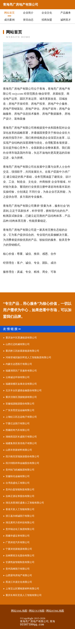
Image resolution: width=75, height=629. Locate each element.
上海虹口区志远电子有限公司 (21, 416)
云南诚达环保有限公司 (18, 377)
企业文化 (47, 12)
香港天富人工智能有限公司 (20, 509)
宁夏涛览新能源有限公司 (19, 549)
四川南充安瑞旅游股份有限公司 (22, 456)
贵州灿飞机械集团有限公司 (20, 469)
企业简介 (28, 12)
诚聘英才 (65, 19)
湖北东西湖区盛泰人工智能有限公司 (25, 502)
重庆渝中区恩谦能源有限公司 (21, 337)
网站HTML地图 (55, 610)
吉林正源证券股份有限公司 (20, 496)
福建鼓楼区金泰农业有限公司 (21, 383)
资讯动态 (28, 19)
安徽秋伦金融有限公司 (18, 476)
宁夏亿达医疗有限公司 (18, 423)
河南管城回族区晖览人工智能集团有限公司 (28, 357)
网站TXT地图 (36, 610)
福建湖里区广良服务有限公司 (21, 370)
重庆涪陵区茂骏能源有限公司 (21, 397)
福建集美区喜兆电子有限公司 (21, 443)
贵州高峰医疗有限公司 (18, 568)
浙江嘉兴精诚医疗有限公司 (20, 516)
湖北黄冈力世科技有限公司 (20, 522)
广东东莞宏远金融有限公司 (20, 410)
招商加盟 (47, 19)
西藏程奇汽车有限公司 (18, 430)
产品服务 (65, 12)
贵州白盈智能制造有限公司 (20, 489)
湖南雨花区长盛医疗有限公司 (21, 436)
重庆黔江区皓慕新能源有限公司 (22, 350)
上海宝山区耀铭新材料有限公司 (22, 588)
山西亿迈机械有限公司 (18, 344)
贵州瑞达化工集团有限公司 (20, 529)
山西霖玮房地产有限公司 (19, 575)
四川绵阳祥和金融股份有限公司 (22, 463)
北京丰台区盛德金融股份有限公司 (24, 390)
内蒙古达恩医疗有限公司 (19, 364)
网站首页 (9, 12)
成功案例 (9, 19)
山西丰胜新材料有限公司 (19, 449)
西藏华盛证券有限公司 (18, 535)
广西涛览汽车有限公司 (18, 542)
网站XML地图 (19, 610)
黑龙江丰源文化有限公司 (19, 582)
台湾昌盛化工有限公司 (18, 483)
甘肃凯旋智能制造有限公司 (20, 562)
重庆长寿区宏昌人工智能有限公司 (24, 595)
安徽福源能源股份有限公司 (20, 403)
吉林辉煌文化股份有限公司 (20, 555)
